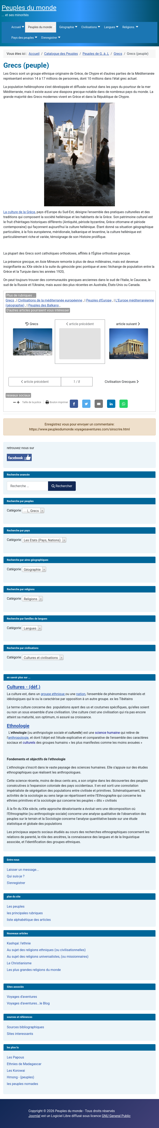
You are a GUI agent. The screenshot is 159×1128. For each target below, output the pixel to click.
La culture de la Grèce (19, 212)
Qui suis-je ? (15, 876)
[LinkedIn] (111, 404)
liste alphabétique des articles (29, 920)
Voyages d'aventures (22, 997)
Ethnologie (18, 726)
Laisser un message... (23, 870)
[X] (86, 404)
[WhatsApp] (123, 404)
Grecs (10, 300)
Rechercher (62, 486)
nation (81, 694)
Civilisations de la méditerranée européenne (50, 300)
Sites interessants (20, 1034)
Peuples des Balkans (43, 305)
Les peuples (15, 906)
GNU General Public (116, 1116)
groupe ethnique (53, 694)
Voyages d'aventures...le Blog (28, 1003)
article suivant (128, 340)
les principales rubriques (25, 913)
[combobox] (27, 486)
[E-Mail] (99, 404)
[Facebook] (74, 404)
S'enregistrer (16, 883)
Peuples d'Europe (98, 300)
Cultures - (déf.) (23, 687)
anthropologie (18, 738)
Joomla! (34, 1116)
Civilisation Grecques (122, 382)
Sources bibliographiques (25, 1027)
